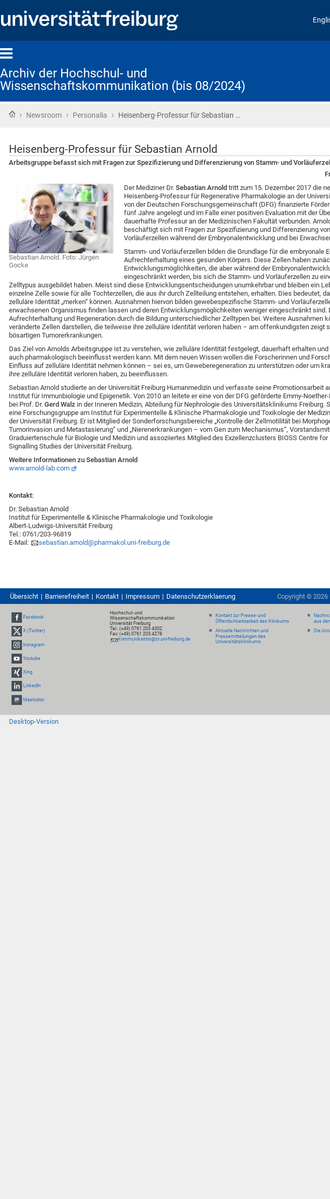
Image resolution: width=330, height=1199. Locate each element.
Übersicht (24, 596)
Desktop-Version (34, 721)
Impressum (143, 596)
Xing (27, 672)
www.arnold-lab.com (39, 468)
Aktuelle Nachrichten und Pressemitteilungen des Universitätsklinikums (241, 636)
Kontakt (107, 596)
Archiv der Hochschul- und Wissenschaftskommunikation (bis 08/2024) (122, 79)
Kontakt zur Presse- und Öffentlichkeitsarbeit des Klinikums (252, 618)
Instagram (33, 644)
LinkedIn (32, 685)
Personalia (90, 115)
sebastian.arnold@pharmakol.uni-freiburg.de (104, 542)
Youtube (31, 658)
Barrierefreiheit (67, 596)
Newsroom (44, 115)
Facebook (33, 617)
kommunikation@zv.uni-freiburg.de (154, 639)
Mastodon (33, 699)
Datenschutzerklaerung (200, 596)
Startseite (12, 114)
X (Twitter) (34, 631)
